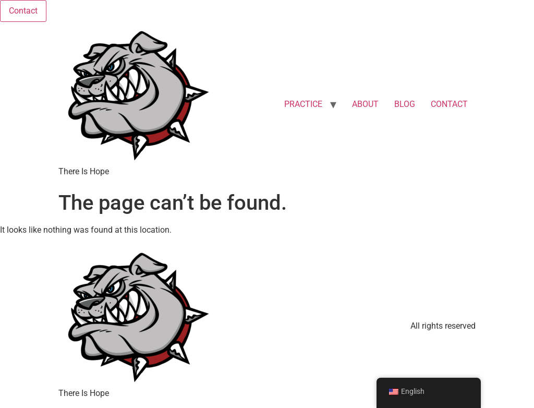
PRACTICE (303, 104)
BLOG (404, 104)
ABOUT (365, 104)
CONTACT (449, 104)
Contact (23, 11)
